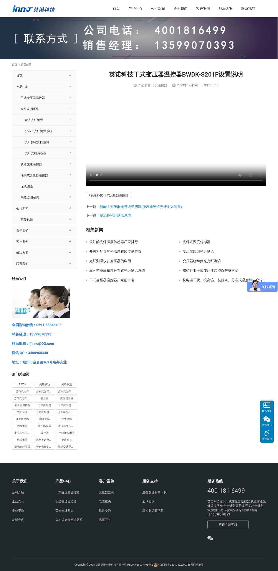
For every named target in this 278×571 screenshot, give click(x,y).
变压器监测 (106, 492)
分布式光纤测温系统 (38, 131)
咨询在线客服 (228, 524)
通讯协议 (148, 501)
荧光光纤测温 (34, 120)
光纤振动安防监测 (37, 142)
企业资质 (18, 510)
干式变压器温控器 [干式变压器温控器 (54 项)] (45, 412)
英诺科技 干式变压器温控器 (109, 195)
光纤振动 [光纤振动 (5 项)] (44, 384)
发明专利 (18, 520)
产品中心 (135, 9)
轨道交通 (105, 510)
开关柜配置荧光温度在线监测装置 (115, 252)
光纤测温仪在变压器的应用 (110, 261)
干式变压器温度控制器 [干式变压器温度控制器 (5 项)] (67, 405)
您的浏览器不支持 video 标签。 (176, 141)
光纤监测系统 (30, 109)
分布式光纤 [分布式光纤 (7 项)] (22, 391)
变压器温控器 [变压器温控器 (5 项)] (22, 405)
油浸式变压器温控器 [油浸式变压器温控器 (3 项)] (23, 432)
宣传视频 (27, 219)
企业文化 (18, 501)
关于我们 (180, 9)
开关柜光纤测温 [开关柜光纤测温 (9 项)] (67, 412)
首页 (116, 9)
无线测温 (27, 186)
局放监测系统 (30, 197)
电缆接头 (105, 501)
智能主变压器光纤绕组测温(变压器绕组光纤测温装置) (141, 207)
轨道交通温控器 (31, 164)
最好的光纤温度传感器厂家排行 (113, 242)
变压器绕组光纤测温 (198, 252)
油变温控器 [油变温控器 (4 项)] (44, 425)
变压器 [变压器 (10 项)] (44, 398)
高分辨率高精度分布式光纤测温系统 (117, 271)
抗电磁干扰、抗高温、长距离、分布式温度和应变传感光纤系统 (224, 280)
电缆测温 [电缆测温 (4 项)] (22, 439)
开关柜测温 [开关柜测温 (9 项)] (22, 418)
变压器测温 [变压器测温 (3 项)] (66, 398)
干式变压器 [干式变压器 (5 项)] (44, 405)
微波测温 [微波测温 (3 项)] (44, 418)
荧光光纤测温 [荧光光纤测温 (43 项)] (22, 446)
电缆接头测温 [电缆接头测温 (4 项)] (66, 432)
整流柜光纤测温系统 (115, 215)
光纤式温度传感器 (196, 242)
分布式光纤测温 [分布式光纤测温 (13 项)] (67, 391)
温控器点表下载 (153, 510)
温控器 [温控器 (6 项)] (44, 432)
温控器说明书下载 (154, 492)
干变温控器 (159, 85)
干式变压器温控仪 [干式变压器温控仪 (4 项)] (23, 412)
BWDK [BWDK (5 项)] (22, 384)
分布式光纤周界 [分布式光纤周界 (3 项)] (45, 391)
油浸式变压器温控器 (34, 175)
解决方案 (226, 9)
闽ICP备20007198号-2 (140, 564)
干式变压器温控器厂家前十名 (111, 280)
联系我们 (248, 9)
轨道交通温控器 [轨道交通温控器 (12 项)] (67, 446)
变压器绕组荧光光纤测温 (202, 261)
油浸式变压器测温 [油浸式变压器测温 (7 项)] (67, 425)
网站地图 (198, 564)
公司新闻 (158, 9)
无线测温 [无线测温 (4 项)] (22, 425)
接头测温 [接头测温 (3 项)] (66, 418)
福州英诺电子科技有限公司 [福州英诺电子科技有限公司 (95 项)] (45, 439)
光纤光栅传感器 (35, 153)
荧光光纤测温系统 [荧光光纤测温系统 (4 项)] (45, 446)
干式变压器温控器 (33, 98)
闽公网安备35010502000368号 (175, 564)
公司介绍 (18, 492)
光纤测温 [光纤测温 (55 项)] (66, 384)
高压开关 (105, 520)
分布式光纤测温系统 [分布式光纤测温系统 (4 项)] (23, 398)
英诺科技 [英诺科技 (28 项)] (66, 439)
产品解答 (144, 85)
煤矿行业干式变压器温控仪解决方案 (210, 271)
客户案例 (203, 9)
